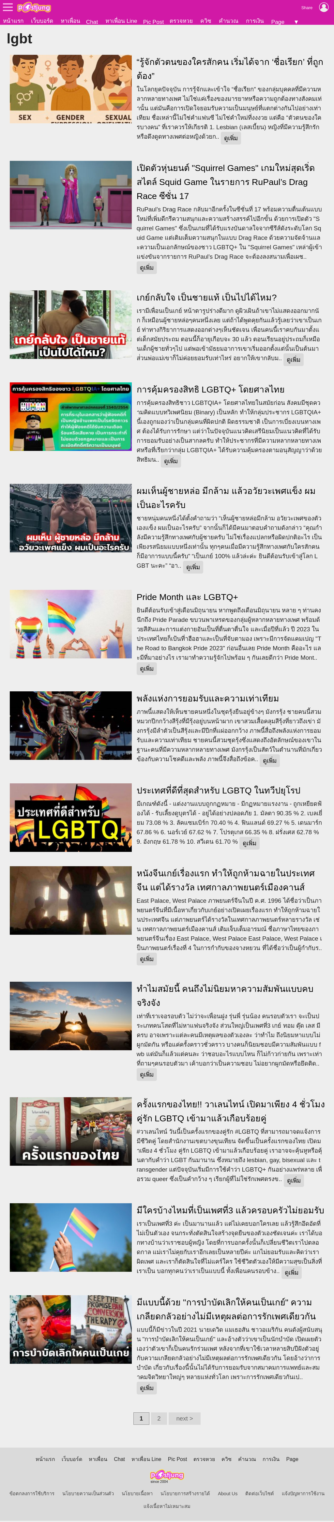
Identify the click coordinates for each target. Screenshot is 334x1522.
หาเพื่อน (70, 21)
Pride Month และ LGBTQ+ (187, 598)
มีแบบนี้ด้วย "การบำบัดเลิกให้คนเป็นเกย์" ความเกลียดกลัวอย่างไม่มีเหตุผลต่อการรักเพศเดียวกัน (226, 1311)
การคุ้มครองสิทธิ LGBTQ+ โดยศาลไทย (211, 391)
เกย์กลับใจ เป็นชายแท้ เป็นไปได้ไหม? (207, 299)
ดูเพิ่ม (231, 139)
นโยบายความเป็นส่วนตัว (88, 1495)
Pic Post (153, 22)
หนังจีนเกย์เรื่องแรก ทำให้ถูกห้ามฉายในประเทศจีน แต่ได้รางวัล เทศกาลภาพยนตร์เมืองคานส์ (226, 882)
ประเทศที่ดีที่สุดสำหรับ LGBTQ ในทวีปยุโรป (218, 792)
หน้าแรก (13, 21)
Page (277, 22)
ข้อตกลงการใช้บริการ (31, 1495)
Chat (92, 22)
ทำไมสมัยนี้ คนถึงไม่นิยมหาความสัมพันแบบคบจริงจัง (225, 997)
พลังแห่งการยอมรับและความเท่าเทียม (208, 700)
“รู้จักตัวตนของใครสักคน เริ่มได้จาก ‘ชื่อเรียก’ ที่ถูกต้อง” (230, 70)
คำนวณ (228, 21)
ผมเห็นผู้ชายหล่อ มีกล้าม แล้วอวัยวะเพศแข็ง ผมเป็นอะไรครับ (226, 499)
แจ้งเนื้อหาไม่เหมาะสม (167, 1507)
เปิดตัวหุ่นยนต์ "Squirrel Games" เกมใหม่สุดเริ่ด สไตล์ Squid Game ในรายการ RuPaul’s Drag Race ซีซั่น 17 (226, 183)
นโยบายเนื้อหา (137, 1495)
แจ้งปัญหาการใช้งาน (303, 1495)
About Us (227, 1495)
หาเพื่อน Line (121, 21)
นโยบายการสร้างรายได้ (185, 1495)
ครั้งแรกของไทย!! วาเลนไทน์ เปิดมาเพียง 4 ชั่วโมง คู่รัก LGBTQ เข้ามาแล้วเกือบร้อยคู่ (231, 1113)
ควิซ (205, 21)
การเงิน (255, 21)
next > (184, 1419)
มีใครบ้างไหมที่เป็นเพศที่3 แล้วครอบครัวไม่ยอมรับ (230, 1212)
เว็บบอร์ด (42, 21)
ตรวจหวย (181, 21)
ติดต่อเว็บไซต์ (259, 1495)
